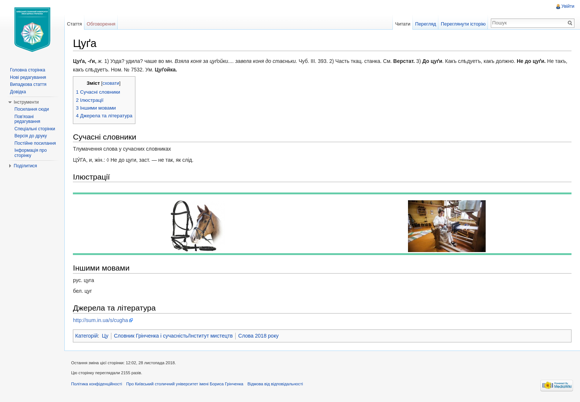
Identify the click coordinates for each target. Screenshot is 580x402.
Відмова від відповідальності (276, 385)
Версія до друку (30, 135)
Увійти (567, 6)
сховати (112, 83)
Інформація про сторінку (30, 153)
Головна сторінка (27, 70)
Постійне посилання (35, 143)
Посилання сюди (31, 109)
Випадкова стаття (28, 84)
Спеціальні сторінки (34, 128)
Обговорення (102, 24)
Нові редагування (28, 77)
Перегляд (425, 24)
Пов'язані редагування (27, 119)
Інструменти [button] (26, 102)
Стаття (75, 24)
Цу (106, 336)
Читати (402, 24)
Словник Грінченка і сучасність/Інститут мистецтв (174, 336)
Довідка (18, 91)
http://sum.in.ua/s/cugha (101, 320)
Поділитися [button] (25, 165)
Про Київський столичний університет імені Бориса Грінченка (186, 385)
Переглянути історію (463, 24)
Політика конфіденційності (98, 385)
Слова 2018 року (260, 336)
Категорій (88, 336)
